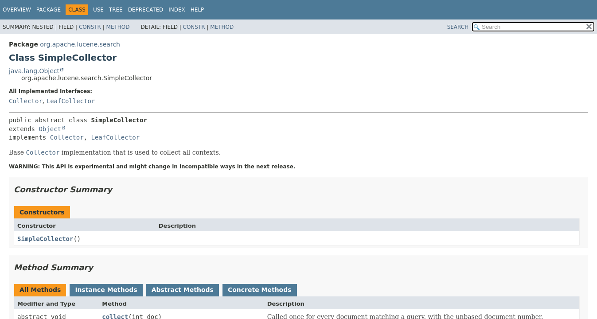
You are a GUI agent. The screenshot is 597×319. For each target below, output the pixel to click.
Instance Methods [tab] (106, 289)
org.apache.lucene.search (80, 44)
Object (50, 128)
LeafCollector (71, 101)
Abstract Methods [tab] (183, 289)
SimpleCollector (45, 238)
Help (197, 10)
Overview (17, 10)
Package (48, 10)
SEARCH (458, 27)
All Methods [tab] (40, 289)
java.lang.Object (34, 70)
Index (176, 10)
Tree (116, 10)
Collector (26, 101)
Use (98, 10)
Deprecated (146, 10)
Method (118, 27)
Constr (90, 27)
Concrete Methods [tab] (260, 289)
